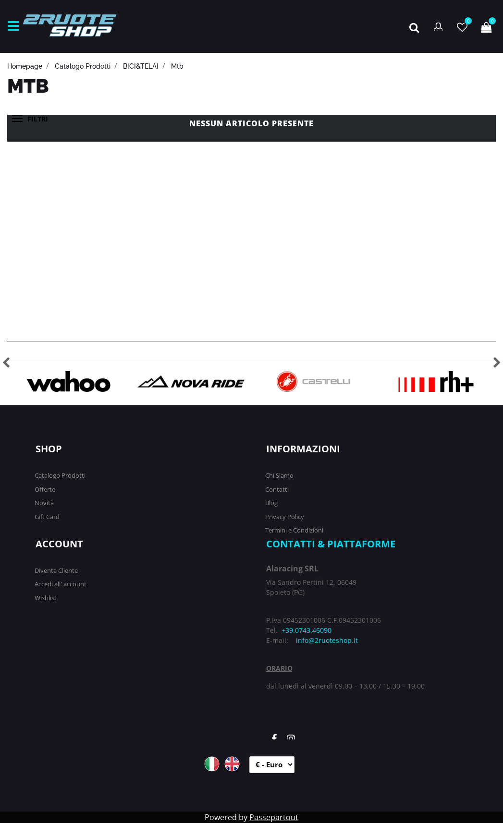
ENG (232, 764)
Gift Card (47, 516)
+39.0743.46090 (306, 630)
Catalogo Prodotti (60, 475)
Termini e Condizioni (294, 530)
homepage (24, 66)
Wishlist (46, 597)
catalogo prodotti (82, 66)
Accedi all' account (60, 584)
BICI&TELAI (141, 66)
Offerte (45, 489)
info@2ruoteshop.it (327, 640)
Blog (271, 502)
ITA (212, 764)
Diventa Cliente (56, 570)
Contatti (277, 489)
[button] (414, 26)
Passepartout (273, 817)
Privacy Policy (284, 516)
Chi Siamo (279, 475)
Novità (44, 502)
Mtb (177, 66)
